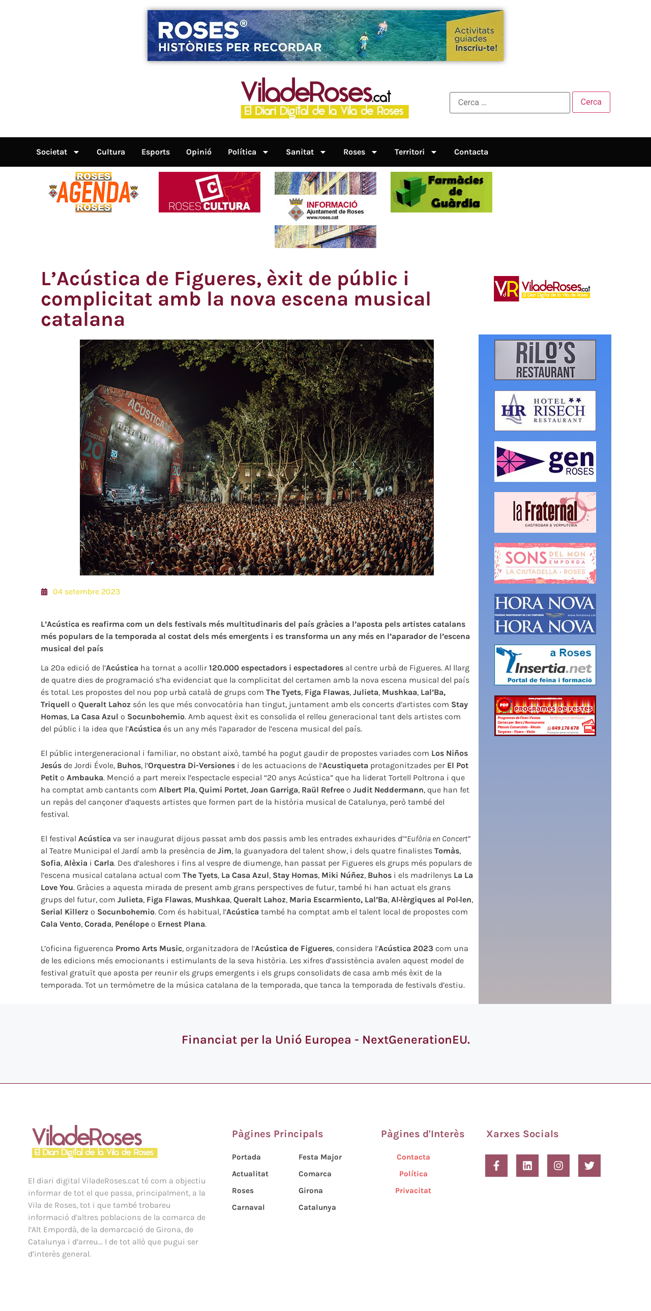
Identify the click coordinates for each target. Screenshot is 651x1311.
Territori (416, 152)
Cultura (111, 152)
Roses (360, 152)
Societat (58, 152)
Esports (155, 152)
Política (249, 152)
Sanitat (306, 152)
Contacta (471, 152)
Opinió (199, 152)
